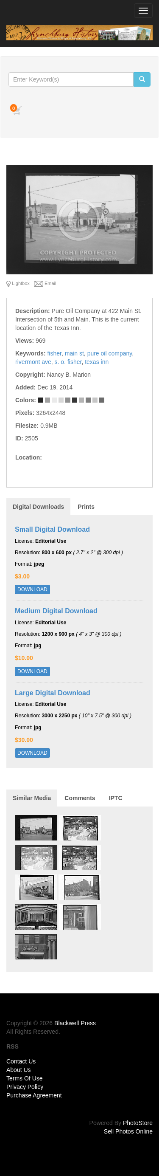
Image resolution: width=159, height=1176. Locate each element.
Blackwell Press (75, 1023)
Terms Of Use (24, 1078)
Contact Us (21, 1061)
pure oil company (109, 353)
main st (74, 353)
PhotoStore (138, 1123)
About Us (18, 1069)
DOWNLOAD (32, 589)
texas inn (97, 361)
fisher (54, 353)
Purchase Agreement (34, 1095)
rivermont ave (33, 361)
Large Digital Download (52, 693)
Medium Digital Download (56, 611)
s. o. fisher (68, 361)
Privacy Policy (24, 1086)
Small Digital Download (52, 529)
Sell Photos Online (128, 1131)
